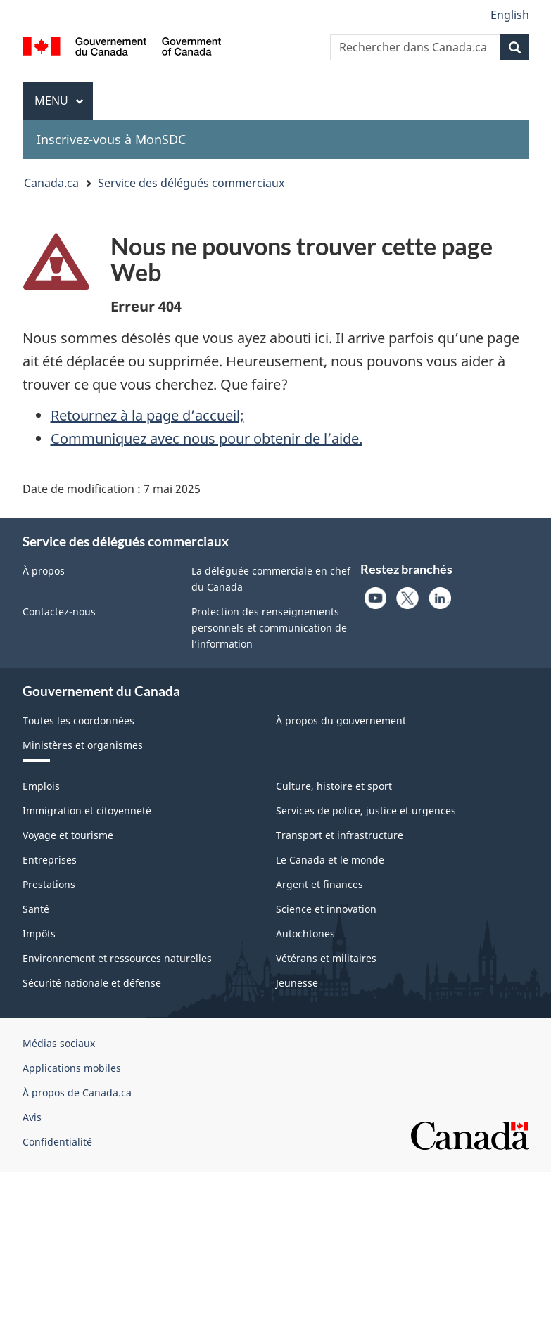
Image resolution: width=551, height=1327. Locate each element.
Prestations (49, 884)
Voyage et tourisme (68, 835)
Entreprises (50, 859)
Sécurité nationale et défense (92, 982)
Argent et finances (319, 884)
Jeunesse (297, 982)
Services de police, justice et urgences (366, 810)
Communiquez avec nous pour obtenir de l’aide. (206, 438)
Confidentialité (57, 1141)
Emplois (41, 786)
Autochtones (305, 933)
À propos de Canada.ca (77, 1092)
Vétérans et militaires (326, 958)
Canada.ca (51, 183)
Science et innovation (326, 909)
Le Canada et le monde (330, 859)
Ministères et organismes (83, 745)
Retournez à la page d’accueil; (147, 415)
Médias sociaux (59, 1043)
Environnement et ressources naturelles (117, 958)
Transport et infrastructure (339, 835)
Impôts (39, 933)
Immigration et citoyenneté (87, 810)
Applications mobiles (72, 1068)
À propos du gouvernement (341, 720)
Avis (32, 1117)
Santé (36, 909)
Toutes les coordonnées (78, 720)
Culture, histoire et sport (334, 786)
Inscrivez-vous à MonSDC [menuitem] (111, 139)
